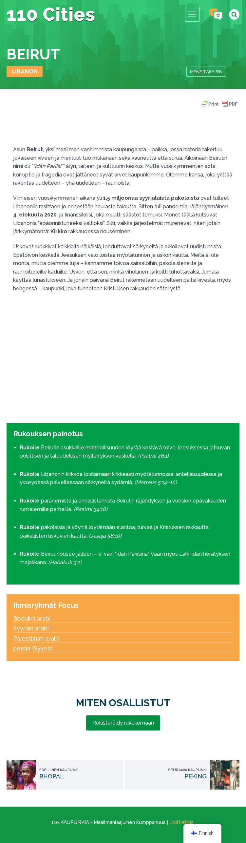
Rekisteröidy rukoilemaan (123, 723)
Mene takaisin (206, 71)
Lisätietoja (181, 822)
